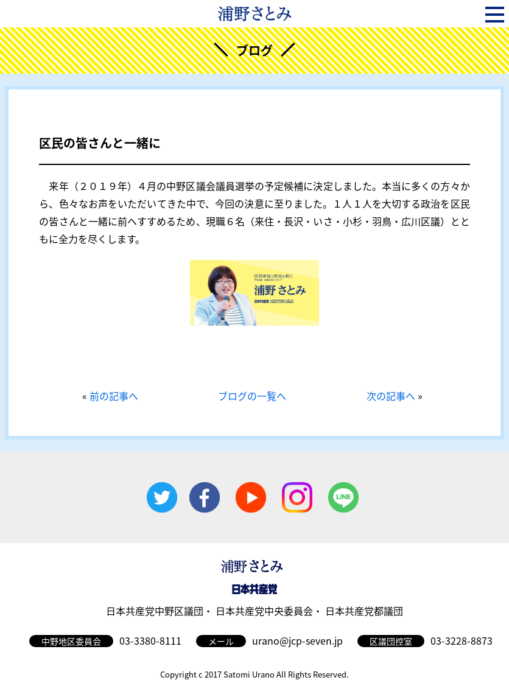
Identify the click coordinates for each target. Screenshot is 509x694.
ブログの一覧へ (252, 395)
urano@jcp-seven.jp (297, 640)
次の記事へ (391, 395)
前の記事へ (114, 395)
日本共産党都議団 (364, 610)
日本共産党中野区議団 (154, 610)
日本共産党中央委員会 (264, 610)
